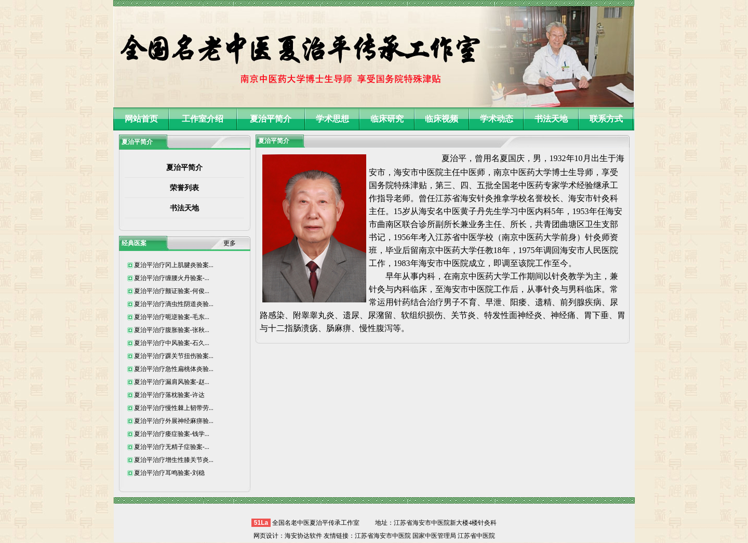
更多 (229, 243)
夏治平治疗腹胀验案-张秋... (171, 330)
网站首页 (141, 118)
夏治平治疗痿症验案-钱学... (171, 434)
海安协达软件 (303, 535)
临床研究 (387, 118)
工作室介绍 (202, 118)
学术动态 (496, 118)
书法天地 (551, 118)
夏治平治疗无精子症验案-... (171, 447)
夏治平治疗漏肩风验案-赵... (171, 382)
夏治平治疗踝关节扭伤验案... (173, 356)
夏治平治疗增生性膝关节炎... (173, 459)
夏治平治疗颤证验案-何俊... (171, 291)
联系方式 (606, 118)
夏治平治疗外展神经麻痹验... (173, 421)
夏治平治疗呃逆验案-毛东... (171, 317)
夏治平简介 (270, 118)
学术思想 (332, 118)
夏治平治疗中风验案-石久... (171, 343)
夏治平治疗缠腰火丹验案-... (171, 278)
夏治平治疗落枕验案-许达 (169, 395)
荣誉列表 (184, 188)
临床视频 (441, 118)
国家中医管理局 (434, 535)
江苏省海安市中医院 (383, 535)
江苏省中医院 (476, 535)
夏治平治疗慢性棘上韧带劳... (173, 408)
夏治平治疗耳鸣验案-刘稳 (169, 472)
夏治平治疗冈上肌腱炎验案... (173, 265)
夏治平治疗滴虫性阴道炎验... (173, 304)
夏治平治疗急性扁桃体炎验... (173, 369)
